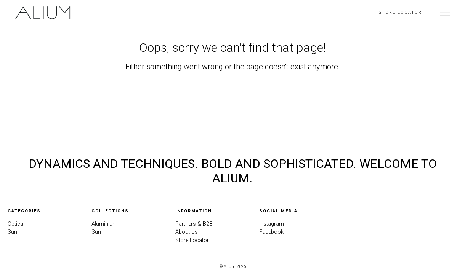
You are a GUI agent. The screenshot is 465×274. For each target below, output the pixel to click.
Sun (12, 232)
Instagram (271, 224)
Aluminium (104, 224)
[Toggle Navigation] (445, 12)
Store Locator (400, 12)
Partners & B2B (194, 224)
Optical (16, 224)
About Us (186, 232)
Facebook (271, 232)
